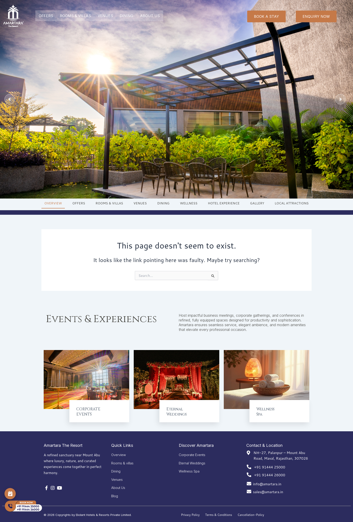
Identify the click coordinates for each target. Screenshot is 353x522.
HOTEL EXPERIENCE (224, 203)
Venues (117, 478)
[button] (10, 99)
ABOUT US (150, 16)
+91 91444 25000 (270, 463)
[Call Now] (23, 506)
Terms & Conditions (218, 515)
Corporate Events (192, 452)
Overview (118, 452)
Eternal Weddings (192, 461)
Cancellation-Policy (251, 515)
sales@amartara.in (268, 488)
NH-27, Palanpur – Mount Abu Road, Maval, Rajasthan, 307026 (280, 452)
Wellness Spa (189, 469)
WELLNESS (188, 203)
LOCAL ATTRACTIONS (292, 203)
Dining (115, 469)
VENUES (105, 16)
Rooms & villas (122, 461)
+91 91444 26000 (270, 471)
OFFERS (46, 16)
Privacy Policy (190, 515)
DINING (126, 16)
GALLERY (257, 203)
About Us (118, 487)
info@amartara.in (267, 480)
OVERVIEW (53, 203)
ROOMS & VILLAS (75, 16)
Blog (114, 496)
